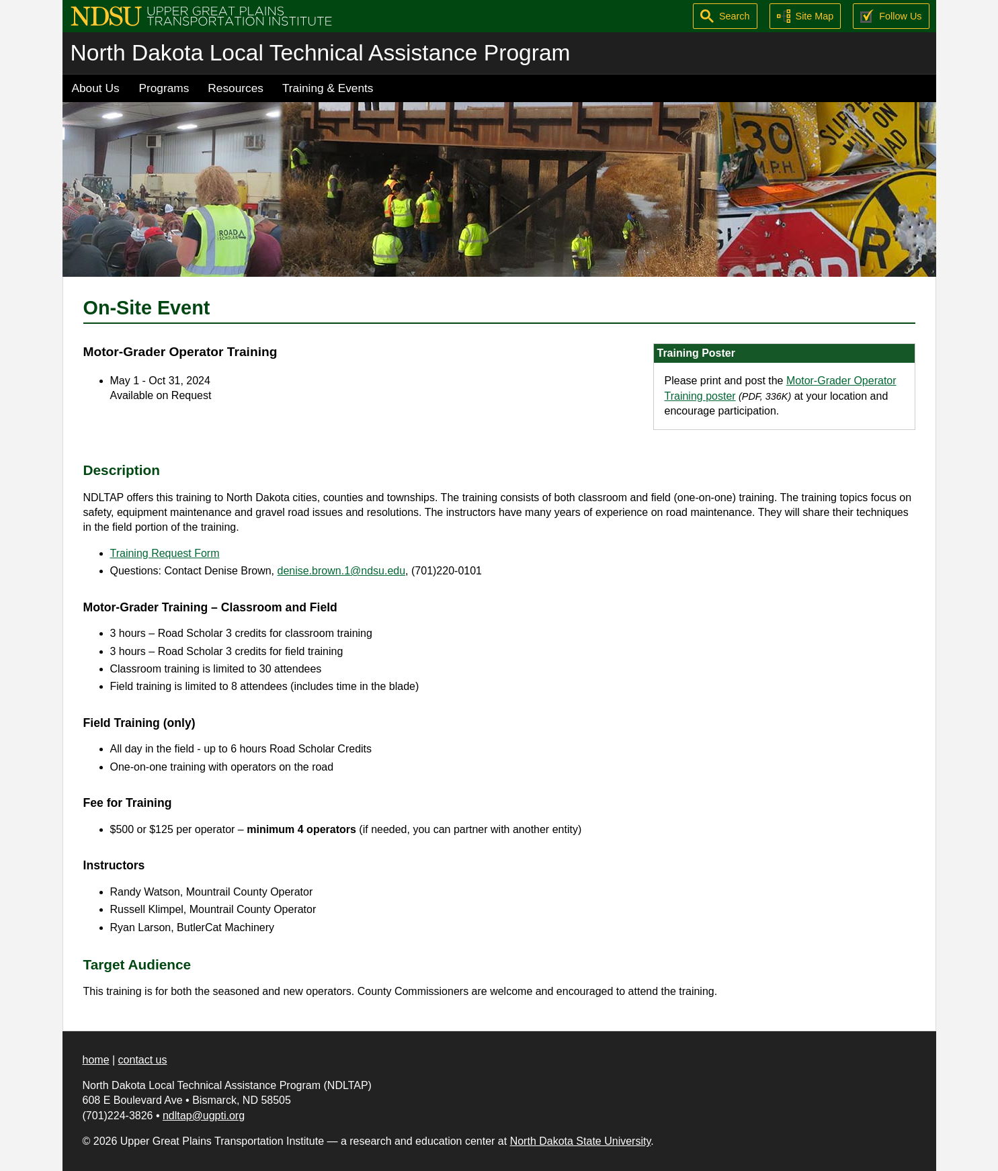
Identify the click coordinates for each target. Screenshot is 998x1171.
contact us (142, 1060)
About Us (96, 88)
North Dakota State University (580, 1141)
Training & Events (328, 88)
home (96, 1060)
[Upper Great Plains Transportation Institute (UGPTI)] (201, 15)
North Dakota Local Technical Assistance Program (321, 52)
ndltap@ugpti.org (204, 1115)
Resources (235, 88)
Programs (164, 88)
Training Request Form (165, 553)
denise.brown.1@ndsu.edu (342, 570)
